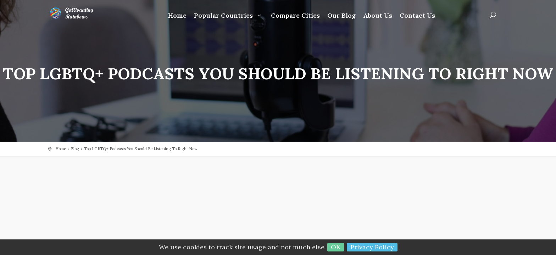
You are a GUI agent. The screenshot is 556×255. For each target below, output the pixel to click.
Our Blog (341, 15)
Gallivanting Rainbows (76, 13)
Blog (75, 148)
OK (335, 247)
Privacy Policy (372, 247)
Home (177, 15)
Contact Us (417, 15)
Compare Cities (295, 15)
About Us (377, 15)
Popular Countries (228, 15)
